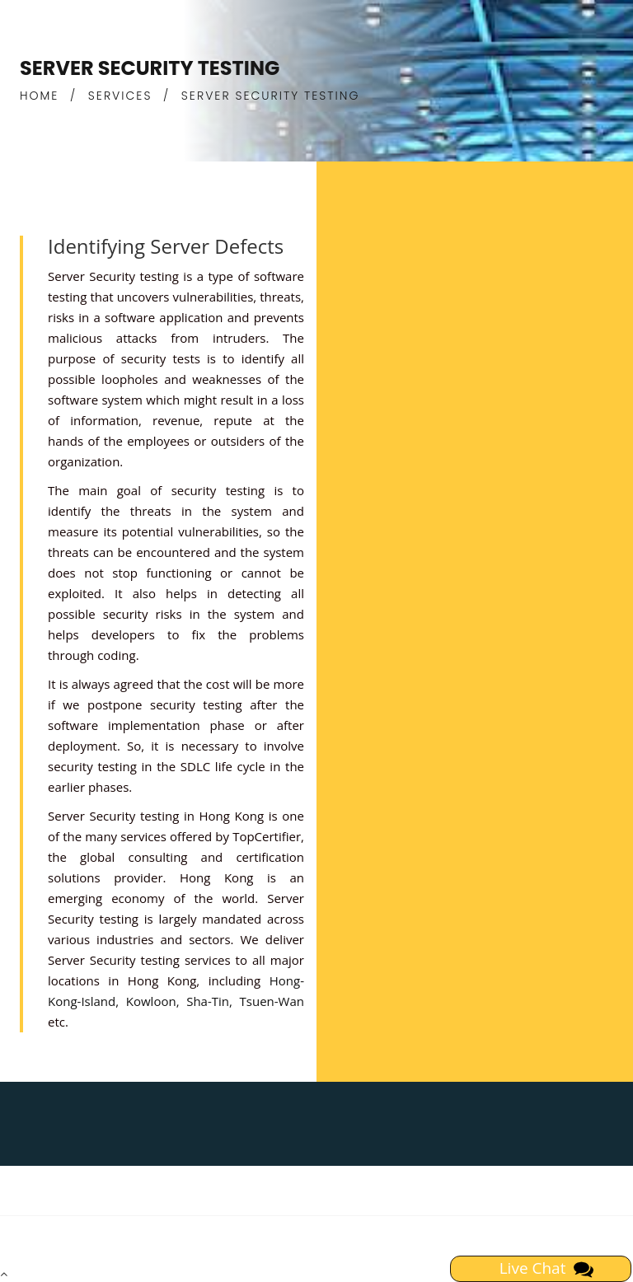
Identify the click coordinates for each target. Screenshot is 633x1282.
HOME (39, 95)
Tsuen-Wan (272, 1001)
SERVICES (120, 95)
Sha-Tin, (209, 1001)
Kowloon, (153, 1001)
